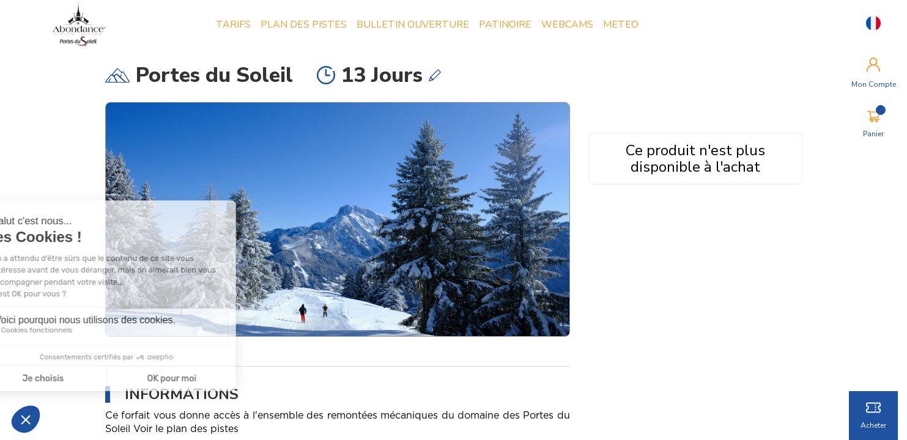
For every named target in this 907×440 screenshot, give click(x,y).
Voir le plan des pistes (186, 429)
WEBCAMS (567, 24)
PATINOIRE (505, 24)
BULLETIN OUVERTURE (413, 24)
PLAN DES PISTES (304, 24)
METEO (621, 24)
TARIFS (233, 24)
